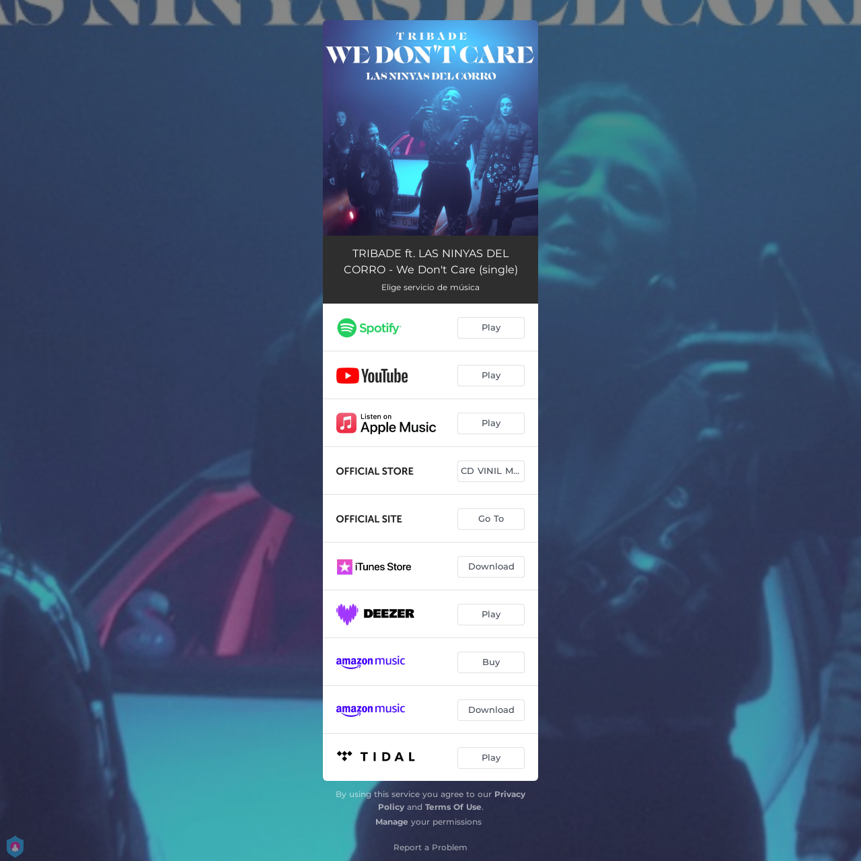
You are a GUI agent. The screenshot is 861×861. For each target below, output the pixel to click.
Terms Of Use (453, 807)
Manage (391, 822)
